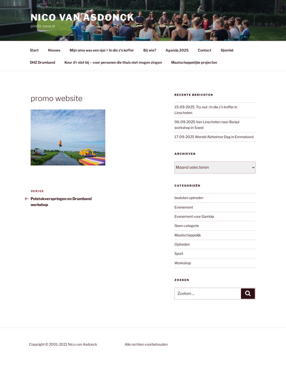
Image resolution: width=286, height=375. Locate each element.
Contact (204, 50)
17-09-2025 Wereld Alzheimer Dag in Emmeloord (213, 137)
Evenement (183, 207)
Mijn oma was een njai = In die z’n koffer (102, 50)
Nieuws (54, 50)
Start (34, 50)
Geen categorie (186, 225)
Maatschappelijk (187, 235)
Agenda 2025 (177, 50)
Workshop (182, 263)
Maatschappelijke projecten (194, 62)
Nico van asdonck (83, 17)
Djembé (227, 50)
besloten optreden (188, 198)
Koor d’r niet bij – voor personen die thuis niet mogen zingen (113, 62)
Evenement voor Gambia (194, 216)
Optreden (182, 244)
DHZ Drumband (42, 62)
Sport (178, 253)
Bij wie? (149, 50)
